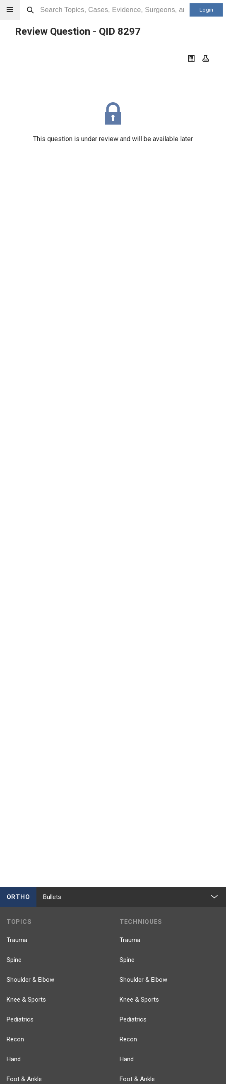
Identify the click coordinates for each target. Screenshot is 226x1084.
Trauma (17, 940)
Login (206, 10)
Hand (14, 1059)
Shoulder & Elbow (30, 979)
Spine (14, 960)
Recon (15, 1039)
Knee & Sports (26, 999)
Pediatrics (20, 1019)
